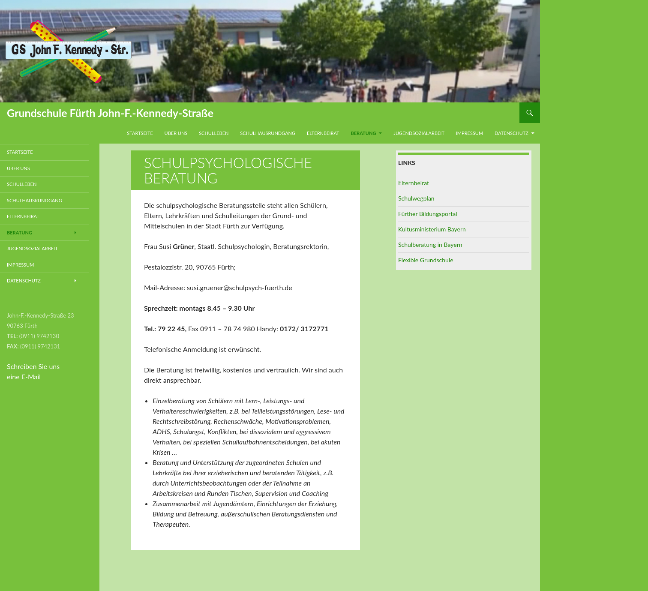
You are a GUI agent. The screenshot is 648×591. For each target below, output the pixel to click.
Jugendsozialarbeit (418, 133)
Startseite (140, 133)
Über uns (176, 133)
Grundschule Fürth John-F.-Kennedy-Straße (110, 112)
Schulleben (213, 133)
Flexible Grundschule (425, 260)
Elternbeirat (323, 133)
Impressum (469, 133)
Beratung (363, 133)
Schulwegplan (416, 198)
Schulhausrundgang (267, 133)
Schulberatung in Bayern (430, 244)
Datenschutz (511, 133)
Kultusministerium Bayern (432, 229)
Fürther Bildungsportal (427, 213)
